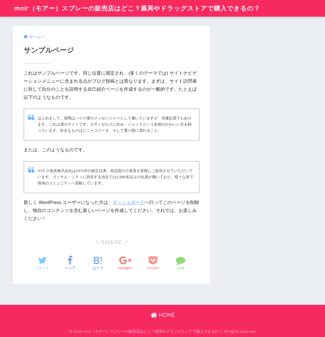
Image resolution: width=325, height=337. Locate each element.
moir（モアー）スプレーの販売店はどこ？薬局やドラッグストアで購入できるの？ (137, 8)
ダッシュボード (129, 202)
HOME (162, 315)
